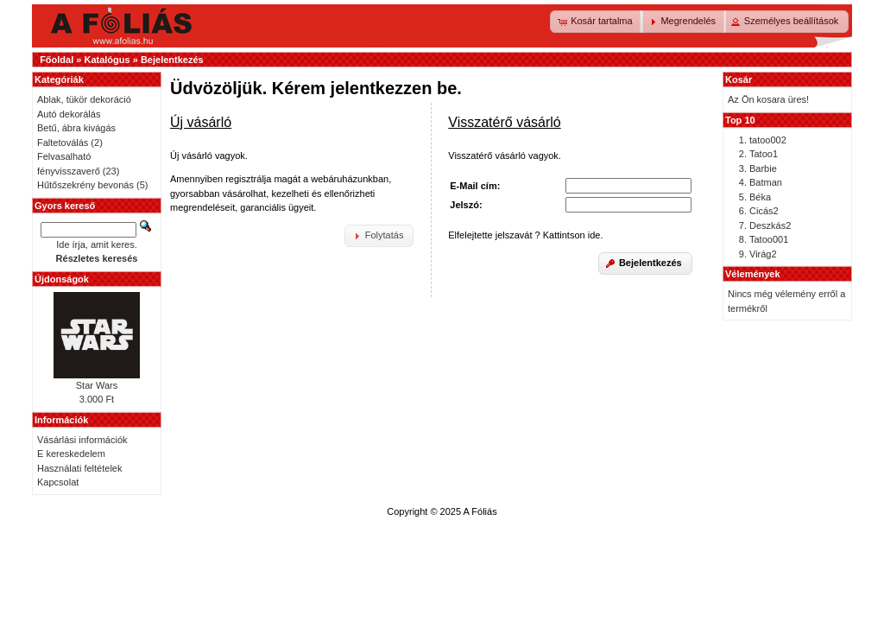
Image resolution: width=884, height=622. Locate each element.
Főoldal (56, 59)
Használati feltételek (79, 468)
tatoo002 (767, 140)
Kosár (738, 79)
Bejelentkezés (172, 59)
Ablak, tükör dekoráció (84, 99)
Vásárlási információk (82, 440)
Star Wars (97, 385)
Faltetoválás (62, 142)
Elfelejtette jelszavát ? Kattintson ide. (525, 235)
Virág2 (763, 254)
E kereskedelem (71, 453)
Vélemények (752, 274)
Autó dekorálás (68, 114)
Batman (765, 182)
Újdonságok (62, 279)
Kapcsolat (58, 482)
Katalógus (106, 59)
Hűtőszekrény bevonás (85, 185)
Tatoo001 (768, 239)
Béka (760, 197)
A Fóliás (480, 511)
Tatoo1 (763, 154)
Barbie (763, 168)
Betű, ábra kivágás (76, 128)
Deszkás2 (770, 225)
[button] (596, 21)
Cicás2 (764, 211)
